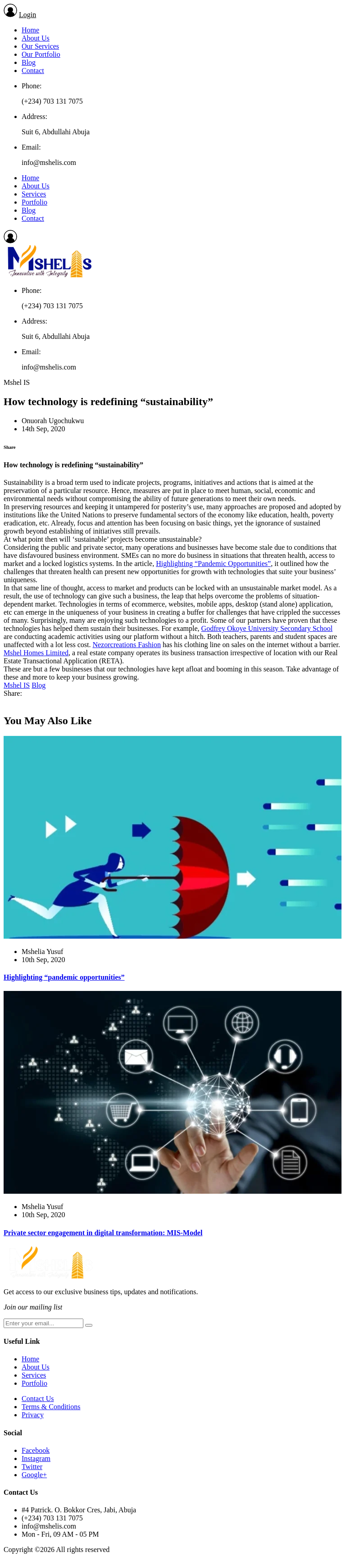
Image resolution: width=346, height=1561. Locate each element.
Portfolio (34, 202)
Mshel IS (17, 685)
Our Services (40, 46)
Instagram (36, 1458)
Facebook (36, 1450)
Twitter (32, 1466)
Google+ (34, 1475)
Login (27, 14)
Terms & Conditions (51, 1406)
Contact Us (38, 1398)
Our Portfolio (41, 54)
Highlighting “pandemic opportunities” (64, 977)
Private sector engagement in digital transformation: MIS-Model (103, 1233)
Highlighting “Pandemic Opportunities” (213, 563)
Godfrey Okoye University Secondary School (267, 628)
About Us (36, 38)
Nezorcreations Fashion (126, 644)
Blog (29, 62)
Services (34, 194)
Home (30, 30)
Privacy (33, 1415)
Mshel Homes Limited (36, 653)
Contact (33, 70)
